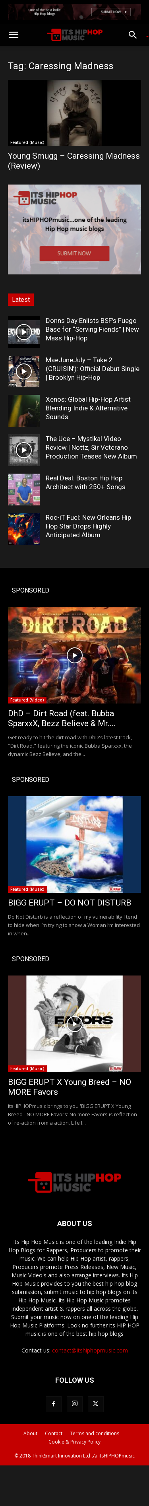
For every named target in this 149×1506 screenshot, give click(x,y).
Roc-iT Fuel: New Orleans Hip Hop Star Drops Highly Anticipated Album (88, 526)
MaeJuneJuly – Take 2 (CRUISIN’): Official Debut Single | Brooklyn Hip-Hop (92, 368)
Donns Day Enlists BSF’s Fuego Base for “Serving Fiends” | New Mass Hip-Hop (92, 329)
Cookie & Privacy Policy (74, 1441)
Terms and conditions (94, 1433)
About (30, 1433)
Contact (53, 1433)
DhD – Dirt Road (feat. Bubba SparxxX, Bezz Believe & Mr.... (62, 718)
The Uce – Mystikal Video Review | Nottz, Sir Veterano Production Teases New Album (91, 447)
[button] (13, 35)
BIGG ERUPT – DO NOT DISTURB (69, 902)
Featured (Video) (27, 700)
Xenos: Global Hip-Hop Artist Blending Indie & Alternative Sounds (88, 408)
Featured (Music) (27, 142)
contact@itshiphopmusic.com (90, 1350)
